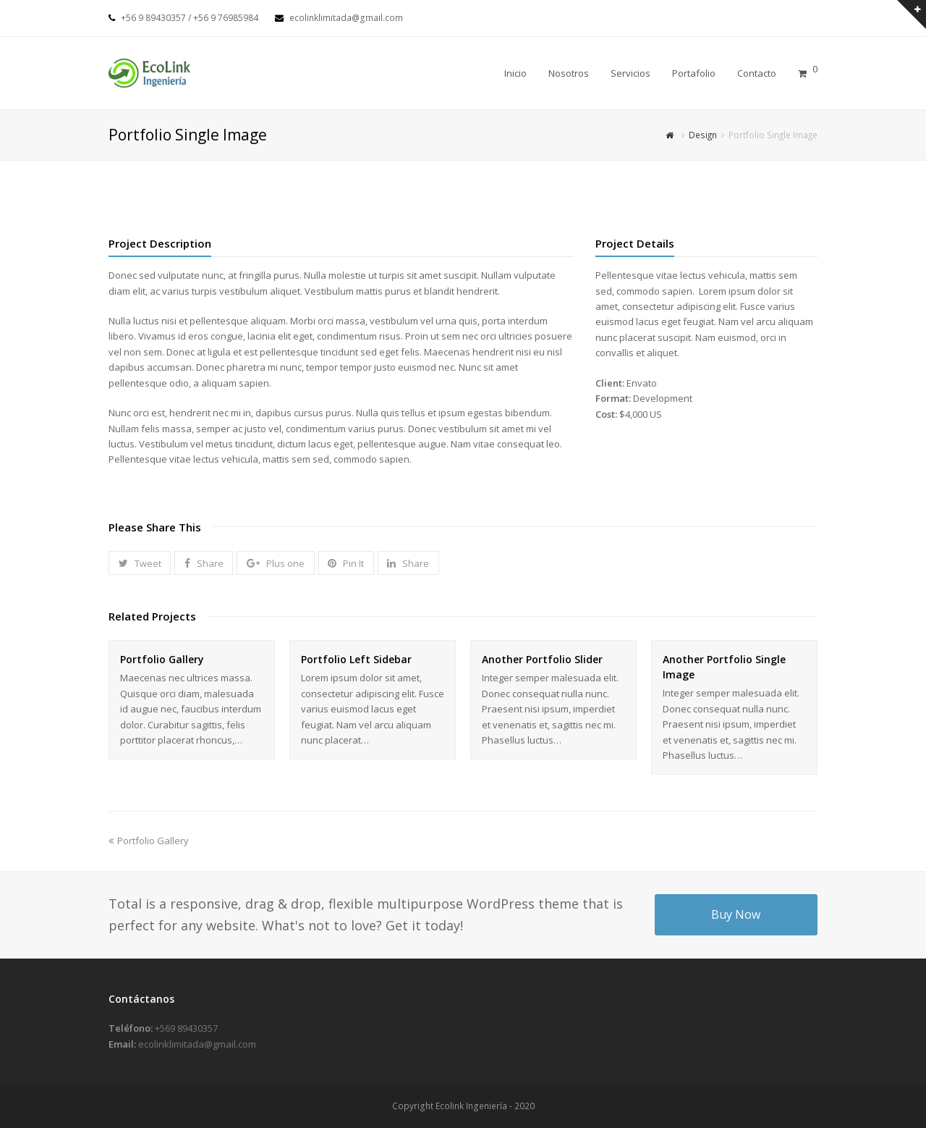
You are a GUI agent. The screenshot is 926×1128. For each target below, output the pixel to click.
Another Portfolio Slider (542, 659)
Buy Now (735, 914)
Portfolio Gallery (162, 659)
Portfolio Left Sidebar (356, 659)
